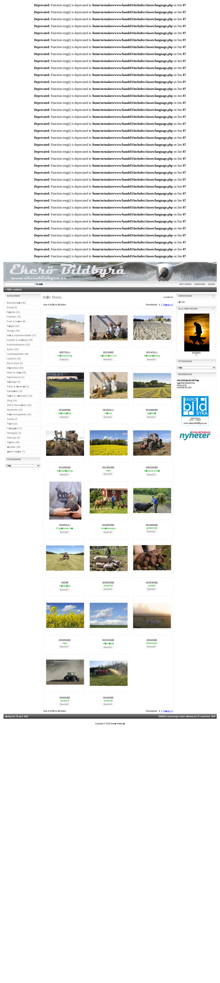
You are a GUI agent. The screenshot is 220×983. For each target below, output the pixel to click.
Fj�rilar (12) (13, 312)
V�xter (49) (13, 442)
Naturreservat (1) (16, 377)
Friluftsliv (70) (14, 316)
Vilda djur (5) (13, 437)
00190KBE (65, 467)
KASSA (211, 284)
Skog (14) (12, 400)
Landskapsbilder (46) (18, 354)
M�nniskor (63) (15, 368)
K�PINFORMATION (186, 383)
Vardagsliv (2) (14, 433)
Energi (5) (12, 307)
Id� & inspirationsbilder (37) (21, 335)
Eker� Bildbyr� (118, 724)
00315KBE (108, 640)
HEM (9, 290)
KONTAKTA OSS (184, 388)
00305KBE (65, 640)
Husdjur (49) (13, 330)
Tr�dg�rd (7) (14, 428)
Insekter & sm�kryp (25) (20, 340)
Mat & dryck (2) (15, 363)
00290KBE (152, 525)
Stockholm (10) (15, 409)
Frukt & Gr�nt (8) (16, 321)
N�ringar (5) (13, 382)
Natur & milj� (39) (16, 372)
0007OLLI (64, 352)
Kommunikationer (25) (18, 344)
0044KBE (108, 697)
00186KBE (152, 409)
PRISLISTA (181, 385)
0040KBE (65, 697)
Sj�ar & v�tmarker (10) (19, 396)
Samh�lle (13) (14, 391)
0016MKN (196, 353)
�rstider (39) (14, 447)
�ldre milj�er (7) (16, 451)
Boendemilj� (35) (16, 303)
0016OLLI (108, 409)
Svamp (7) (12, 419)
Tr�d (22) (12, 423)
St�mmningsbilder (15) (19, 414)
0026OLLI (64, 525)
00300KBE (108, 582)
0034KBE (152, 640)
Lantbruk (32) (14, 358)
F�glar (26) (13, 326)
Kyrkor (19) (12, 349)
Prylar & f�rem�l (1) (18, 386)
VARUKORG (199, 284)
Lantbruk (17, 290)
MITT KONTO (185, 284)
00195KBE (108, 467)
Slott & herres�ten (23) (19, 405)
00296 (64, 582)
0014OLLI (151, 352)
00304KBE (152, 582)
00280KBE (108, 525)
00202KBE (152, 467)
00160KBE (65, 409)
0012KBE (108, 352)
